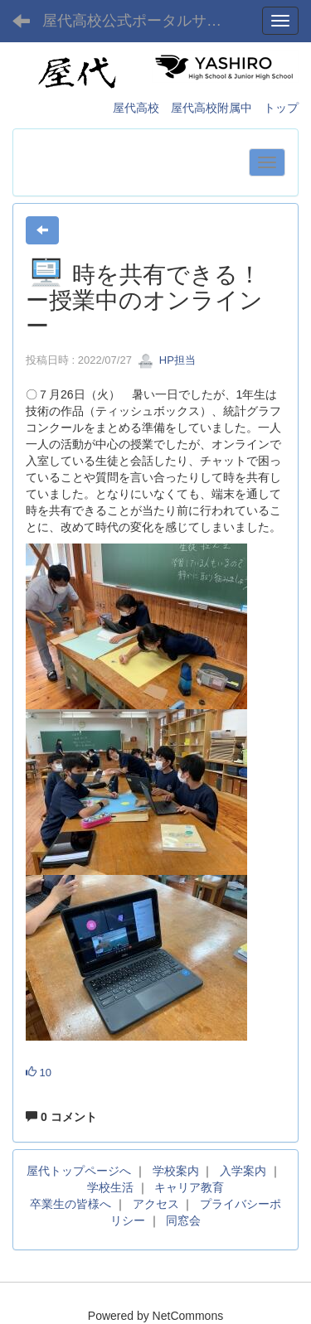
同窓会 (183, 1220)
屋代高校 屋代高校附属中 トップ (206, 107)
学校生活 (110, 1187)
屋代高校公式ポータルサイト (139, 20)
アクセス (156, 1203)
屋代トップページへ (79, 1170)
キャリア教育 (189, 1187)
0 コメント (61, 1116)
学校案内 (176, 1170)
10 (38, 1072)
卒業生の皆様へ (70, 1203)
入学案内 (243, 1170)
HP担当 (167, 360)
